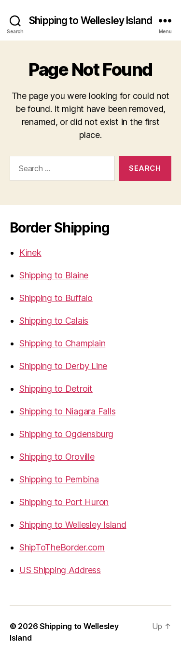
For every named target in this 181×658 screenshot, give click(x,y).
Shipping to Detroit (56, 389)
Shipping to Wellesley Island (90, 20)
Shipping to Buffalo (56, 298)
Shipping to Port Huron (64, 502)
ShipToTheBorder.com (62, 547)
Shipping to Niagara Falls (67, 411)
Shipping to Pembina (59, 479)
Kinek (30, 252)
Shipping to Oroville (57, 457)
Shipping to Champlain (62, 343)
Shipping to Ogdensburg (66, 434)
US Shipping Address (60, 570)
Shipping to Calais (53, 320)
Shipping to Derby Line (63, 366)
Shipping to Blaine (53, 275)
